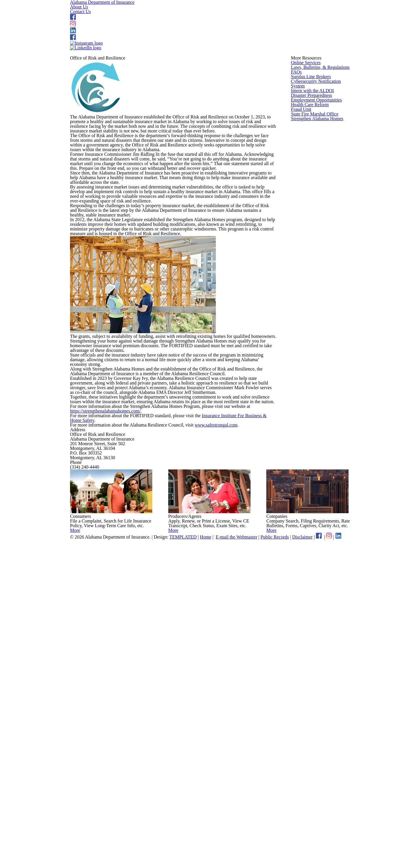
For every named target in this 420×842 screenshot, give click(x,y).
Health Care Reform (309, 284)
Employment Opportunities (316, 268)
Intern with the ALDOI (311, 238)
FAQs (296, 185)
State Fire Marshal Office (314, 314)
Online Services (305, 154)
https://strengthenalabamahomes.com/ (110, 646)
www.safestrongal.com (226, 678)
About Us (215, 17)
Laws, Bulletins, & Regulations (318, 169)
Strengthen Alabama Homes (317, 329)
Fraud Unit (300, 299)
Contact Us (257, 17)
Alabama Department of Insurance (158, 16)
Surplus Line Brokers (310, 200)
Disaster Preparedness (312, 253)
